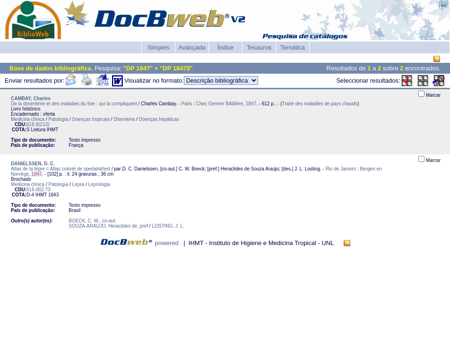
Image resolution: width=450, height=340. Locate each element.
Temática (292, 47)
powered (167, 242)
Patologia (59, 119)
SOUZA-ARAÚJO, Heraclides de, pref (108, 226)
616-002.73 (38, 189)
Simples (158, 47)
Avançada (192, 47)
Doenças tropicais (91, 119)
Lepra (78, 184)
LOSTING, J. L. (168, 226)
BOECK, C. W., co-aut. (92, 220)
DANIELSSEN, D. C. (33, 163)
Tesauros (259, 47)
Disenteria (124, 119)
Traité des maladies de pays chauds (319, 103)
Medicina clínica (27, 119)
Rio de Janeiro (341, 168)
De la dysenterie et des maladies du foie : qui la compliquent (74, 103)
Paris (187, 103)
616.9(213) (37, 124)
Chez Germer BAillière (219, 103)
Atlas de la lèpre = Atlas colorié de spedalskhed (60, 168)
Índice (225, 47)
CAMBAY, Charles (31, 98)
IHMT (52, 129)
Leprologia (99, 184)
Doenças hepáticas (159, 119)
